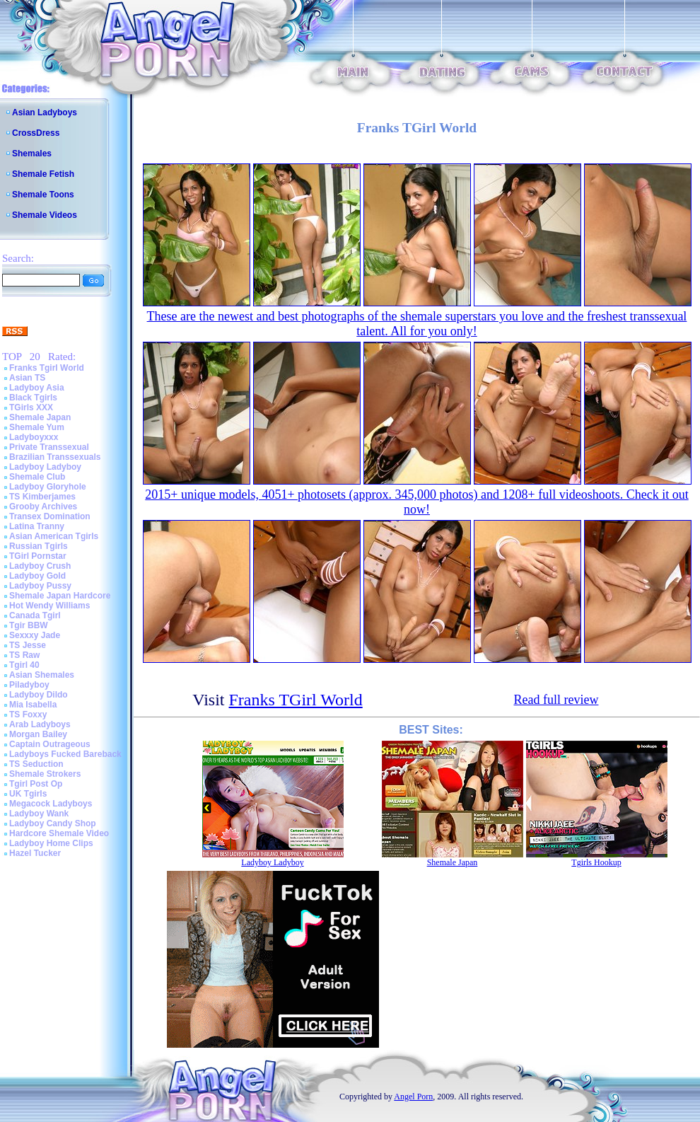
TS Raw (24, 655)
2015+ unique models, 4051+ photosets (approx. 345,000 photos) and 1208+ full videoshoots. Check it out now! (416, 501)
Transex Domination (50, 516)
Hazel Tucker (35, 853)
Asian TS (27, 378)
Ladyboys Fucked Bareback (65, 754)
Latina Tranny (36, 526)
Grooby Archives (43, 506)
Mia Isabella (33, 705)
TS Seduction (36, 764)
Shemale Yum (36, 427)
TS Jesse (27, 645)
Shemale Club (37, 477)
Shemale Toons (43, 194)
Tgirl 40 (24, 665)
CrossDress (35, 133)
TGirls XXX (31, 407)
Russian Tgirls (38, 546)
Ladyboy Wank (39, 814)
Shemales (32, 153)
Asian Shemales (41, 675)
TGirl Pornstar (37, 556)
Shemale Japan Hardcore (59, 596)
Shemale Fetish (43, 174)
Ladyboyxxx (33, 437)
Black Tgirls (33, 398)
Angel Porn (413, 1096)
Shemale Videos (44, 215)
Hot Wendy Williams (49, 606)
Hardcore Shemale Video (59, 833)
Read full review (556, 700)
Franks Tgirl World (46, 368)
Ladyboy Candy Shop (52, 823)
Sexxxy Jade (34, 635)
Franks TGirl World (296, 699)
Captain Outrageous (50, 744)
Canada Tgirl (35, 615)
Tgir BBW (28, 625)
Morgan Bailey (38, 734)
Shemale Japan (40, 417)
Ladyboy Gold (37, 576)
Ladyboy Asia (36, 388)
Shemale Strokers (45, 774)
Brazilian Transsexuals (54, 457)
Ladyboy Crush (40, 566)
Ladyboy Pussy (40, 586)
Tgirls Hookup (596, 862)
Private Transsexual (49, 447)
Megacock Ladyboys (50, 804)
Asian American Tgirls (53, 536)
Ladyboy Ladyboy (45, 467)
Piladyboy (29, 685)
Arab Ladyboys (40, 724)
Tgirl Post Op (35, 784)
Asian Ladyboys (44, 112)
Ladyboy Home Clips (51, 843)
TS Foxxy (28, 714)
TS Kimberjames (42, 497)
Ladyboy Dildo (38, 695)
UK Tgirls (28, 794)
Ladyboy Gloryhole (47, 487)
